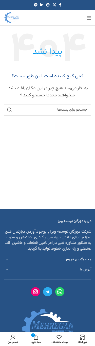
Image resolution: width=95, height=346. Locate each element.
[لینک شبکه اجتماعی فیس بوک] (60, 5)
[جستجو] (47, 110)
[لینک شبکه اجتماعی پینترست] (48, 5)
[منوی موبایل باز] (89, 18)
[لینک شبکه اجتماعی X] (54, 5)
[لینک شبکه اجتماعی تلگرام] (35, 5)
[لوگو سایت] (11, 18)
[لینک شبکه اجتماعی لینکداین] (42, 5)
